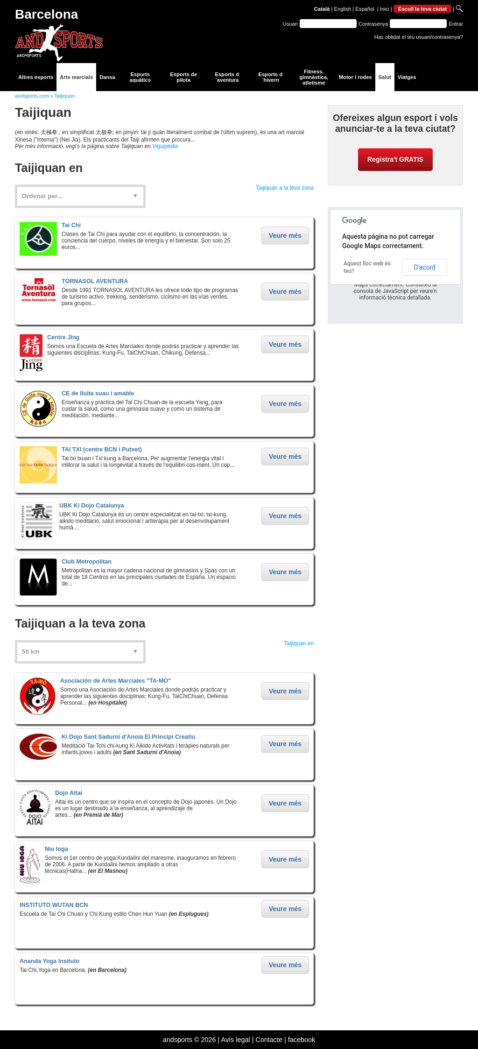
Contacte (268, 1039)
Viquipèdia (165, 146)
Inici (384, 9)
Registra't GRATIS (395, 159)
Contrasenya (373, 24)
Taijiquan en (299, 643)
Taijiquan (64, 96)
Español (364, 9)
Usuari (290, 24)
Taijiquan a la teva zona (285, 188)
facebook (301, 1039)
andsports (177, 1039)
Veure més (285, 235)
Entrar (456, 24)
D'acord (425, 267)
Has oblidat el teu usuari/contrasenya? (418, 37)
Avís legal (235, 1039)
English (342, 9)
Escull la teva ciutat (422, 9)
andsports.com (32, 96)
